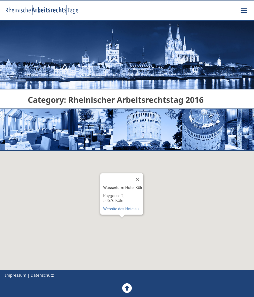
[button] (244, 10)
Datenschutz (42, 275)
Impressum (15, 275)
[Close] (137, 179)
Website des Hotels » (121, 208)
